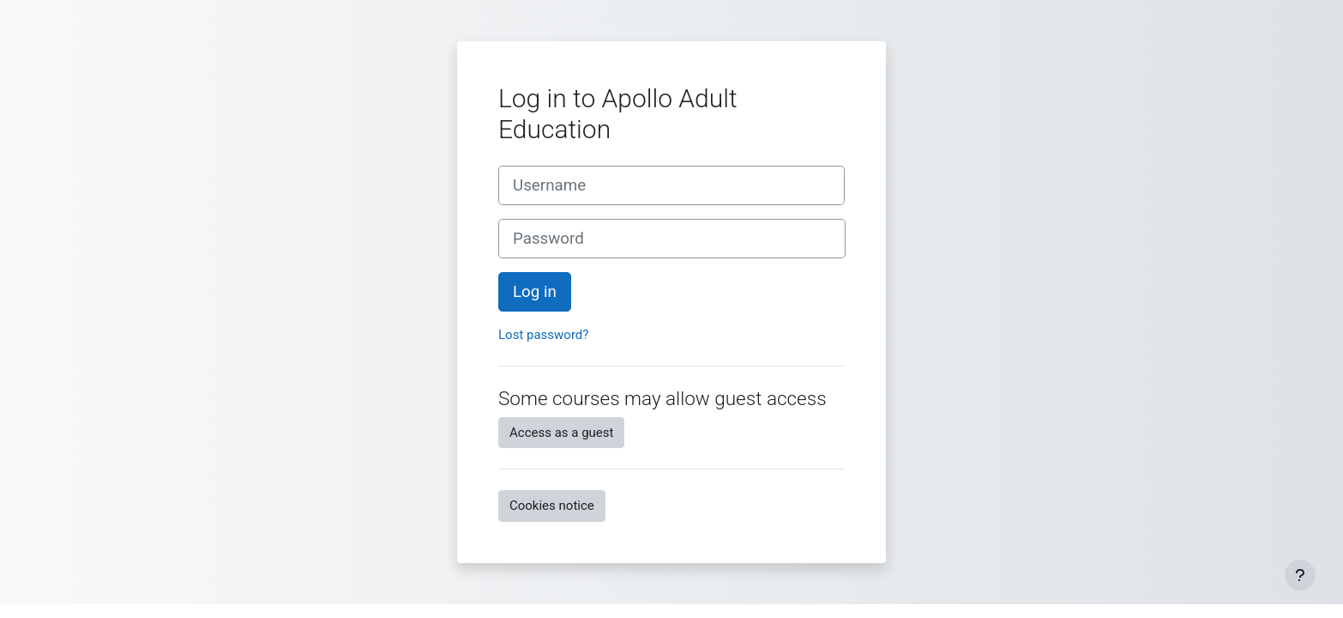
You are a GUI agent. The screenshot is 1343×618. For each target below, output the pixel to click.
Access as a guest (561, 432)
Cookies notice (551, 505)
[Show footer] (1300, 575)
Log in (535, 291)
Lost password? (543, 334)
